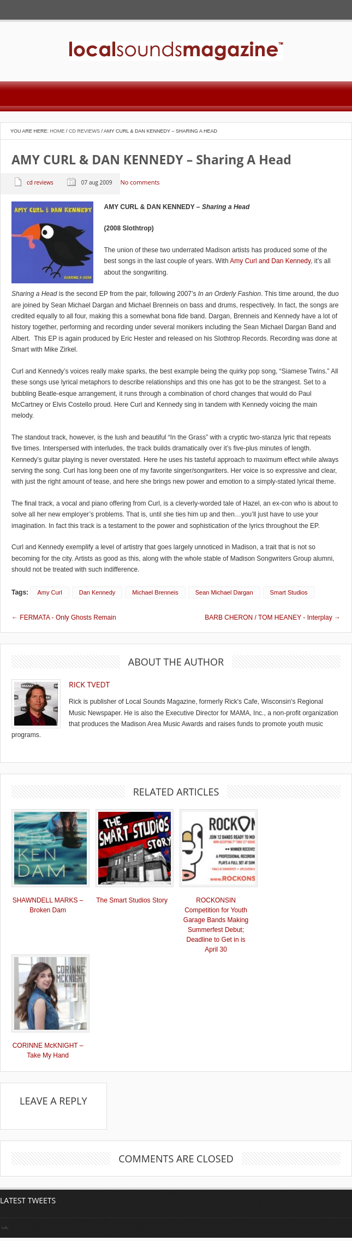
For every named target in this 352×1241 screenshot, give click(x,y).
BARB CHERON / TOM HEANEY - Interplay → (273, 617)
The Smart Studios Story (132, 900)
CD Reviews (84, 131)
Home (57, 131)
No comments (139, 182)
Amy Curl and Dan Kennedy (270, 261)
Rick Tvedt (89, 684)
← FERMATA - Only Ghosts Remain (63, 617)
